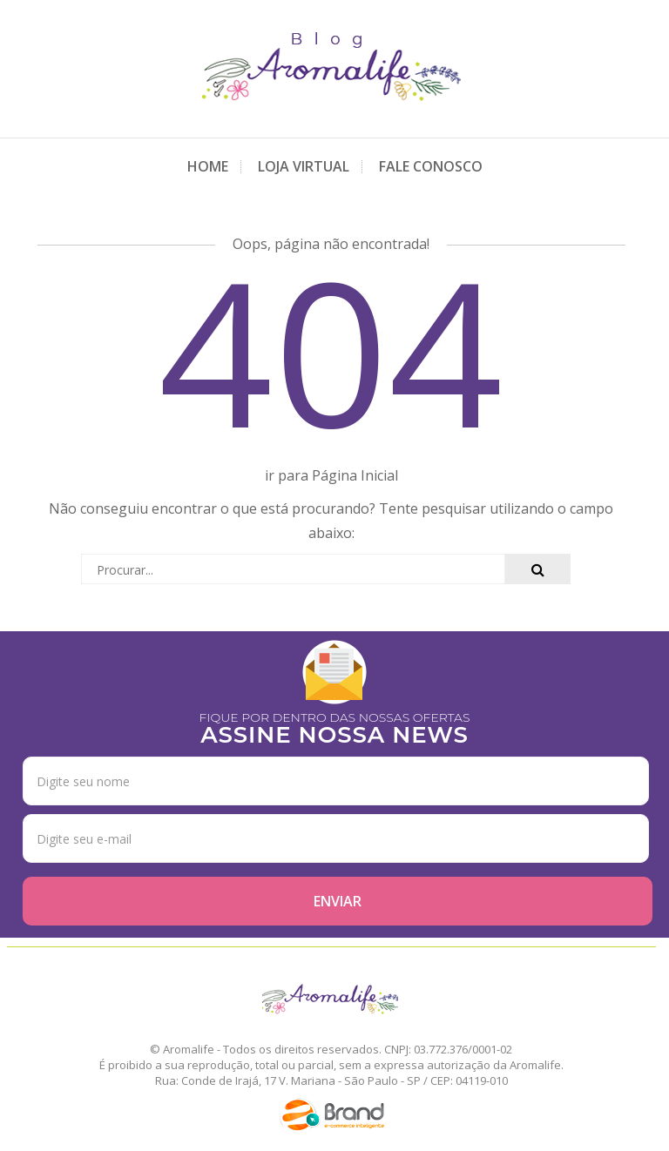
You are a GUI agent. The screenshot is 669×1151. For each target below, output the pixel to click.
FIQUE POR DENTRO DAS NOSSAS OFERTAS (334, 727)
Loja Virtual (303, 166)
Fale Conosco (431, 166)
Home (207, 166)
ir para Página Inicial (331, 475)
